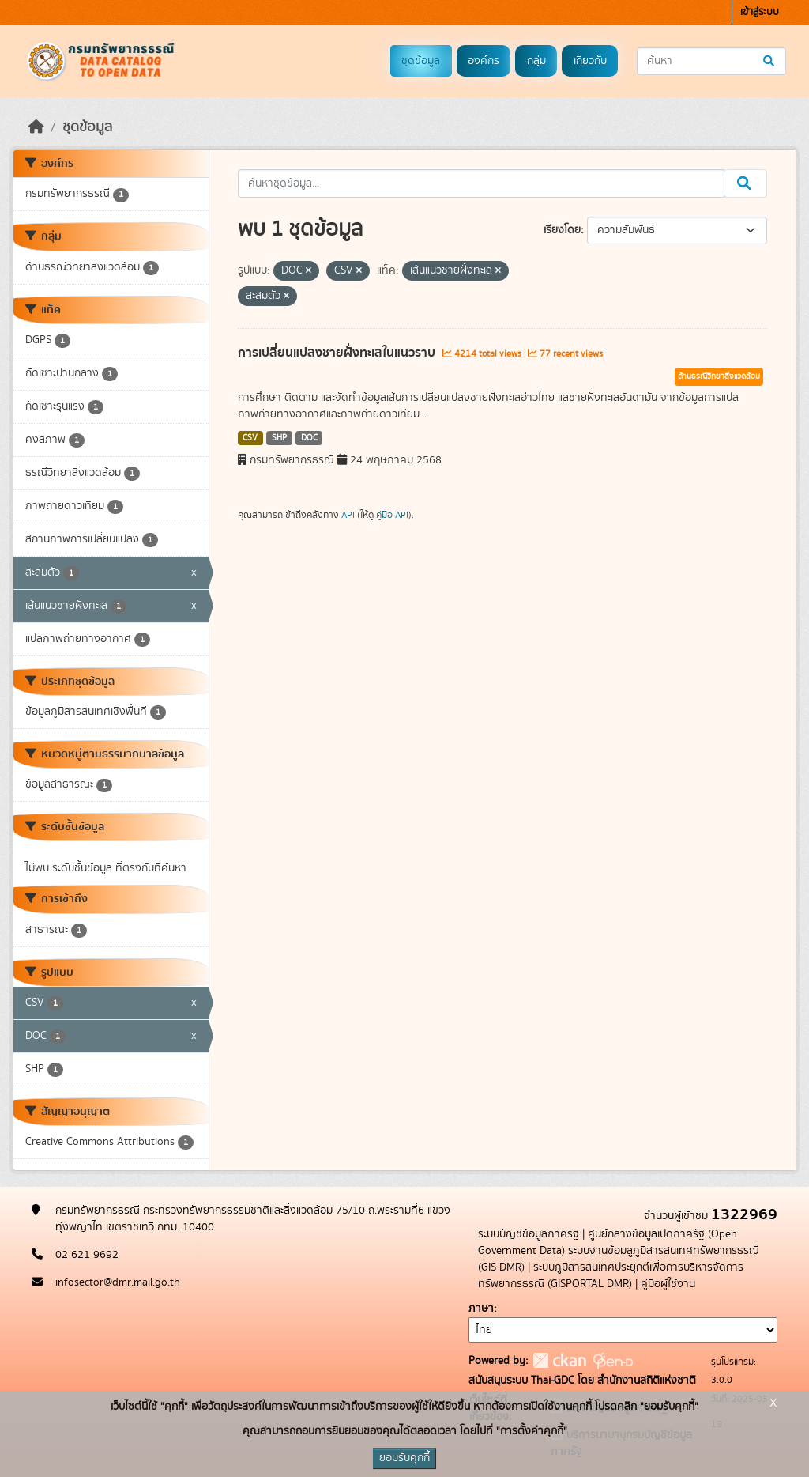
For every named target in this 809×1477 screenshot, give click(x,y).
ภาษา (481, 1308)
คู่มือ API (392, 515)
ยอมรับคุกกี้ (404, 1458)
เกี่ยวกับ (590, 61)
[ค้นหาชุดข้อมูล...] (711, 61)
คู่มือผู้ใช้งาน (668, 1284)
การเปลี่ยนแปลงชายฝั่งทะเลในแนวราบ (338, 352)
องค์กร (483, 61)
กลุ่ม (536, 61)
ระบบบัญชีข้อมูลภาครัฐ (528, 1234)
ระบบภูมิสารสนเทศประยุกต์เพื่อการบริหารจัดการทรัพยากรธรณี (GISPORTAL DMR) (610, 1276)
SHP (279, 438)
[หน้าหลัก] (36, 127)
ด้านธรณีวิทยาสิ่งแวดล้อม (719, 376)
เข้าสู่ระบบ (759, 12)
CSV (250, 438)
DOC (309, 438)
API (348, 515)
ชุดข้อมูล (420, 61)
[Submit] (770, 61)
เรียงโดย (562, 230)
